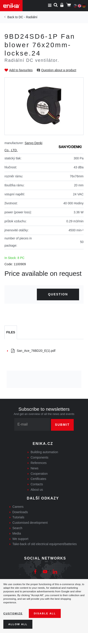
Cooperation (39, 473)
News (34, 468)
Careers (18, 506)
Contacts (37, 484)
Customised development (30, 522)
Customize (13, 613)
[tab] (10, 332)
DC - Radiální (28, 17)
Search (17, 528)
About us (37, 489)
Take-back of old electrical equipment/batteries (45, 544)
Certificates (38, 479)
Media (17, 533)
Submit (62, 424)
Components (39, 457)
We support (20, 539)
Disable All (45, 613)
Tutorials (18, 517)
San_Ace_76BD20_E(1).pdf (33, 350)
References (39, 463)
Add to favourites (21, 70)
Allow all (17, 624)
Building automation (44, 452)
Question (58, 294)
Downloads (20, 512)
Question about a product (58, 70)
